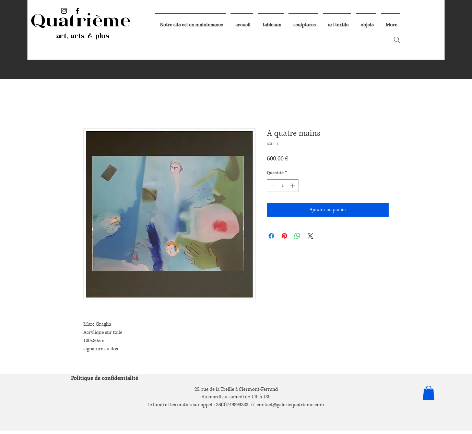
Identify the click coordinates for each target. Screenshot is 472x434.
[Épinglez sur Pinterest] (284, 236)
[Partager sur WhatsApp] (297, 236)
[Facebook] (77, 11)
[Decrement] (272, 186)
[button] (429, 393)
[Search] (397, 40)
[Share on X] (310, 236)
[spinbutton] (282, 186)
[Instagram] (64, 11)
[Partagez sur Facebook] (271, 236)
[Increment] (293, 186)
